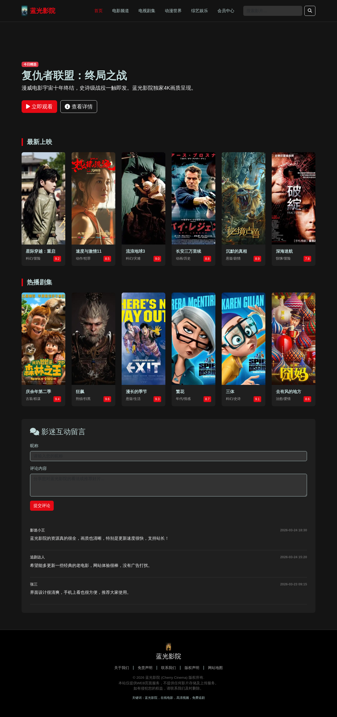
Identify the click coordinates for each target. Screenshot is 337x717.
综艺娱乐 (199, 10)
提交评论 (41, 505)
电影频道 (120, 10)
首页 (98, 10)
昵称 (34, 445)
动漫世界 (173, 10)
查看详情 (79, 106)
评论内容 (38, 468)
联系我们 (168, 668)
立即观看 (39, 106)
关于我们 (121, 668)
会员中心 (225, 10)
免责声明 (145, 668)
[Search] (272, 11)
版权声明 (192, 668)
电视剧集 (146, 10)
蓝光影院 (38, 11)
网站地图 (215, 668)
